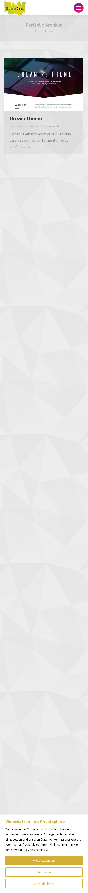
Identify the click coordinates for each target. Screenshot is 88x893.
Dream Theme (26, 118)
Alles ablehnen (44, 884)
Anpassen (44, 872)
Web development (22, 126)
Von (44, 126)
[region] (44, 853)
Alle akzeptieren (44, 860)
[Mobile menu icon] (79, 8)
